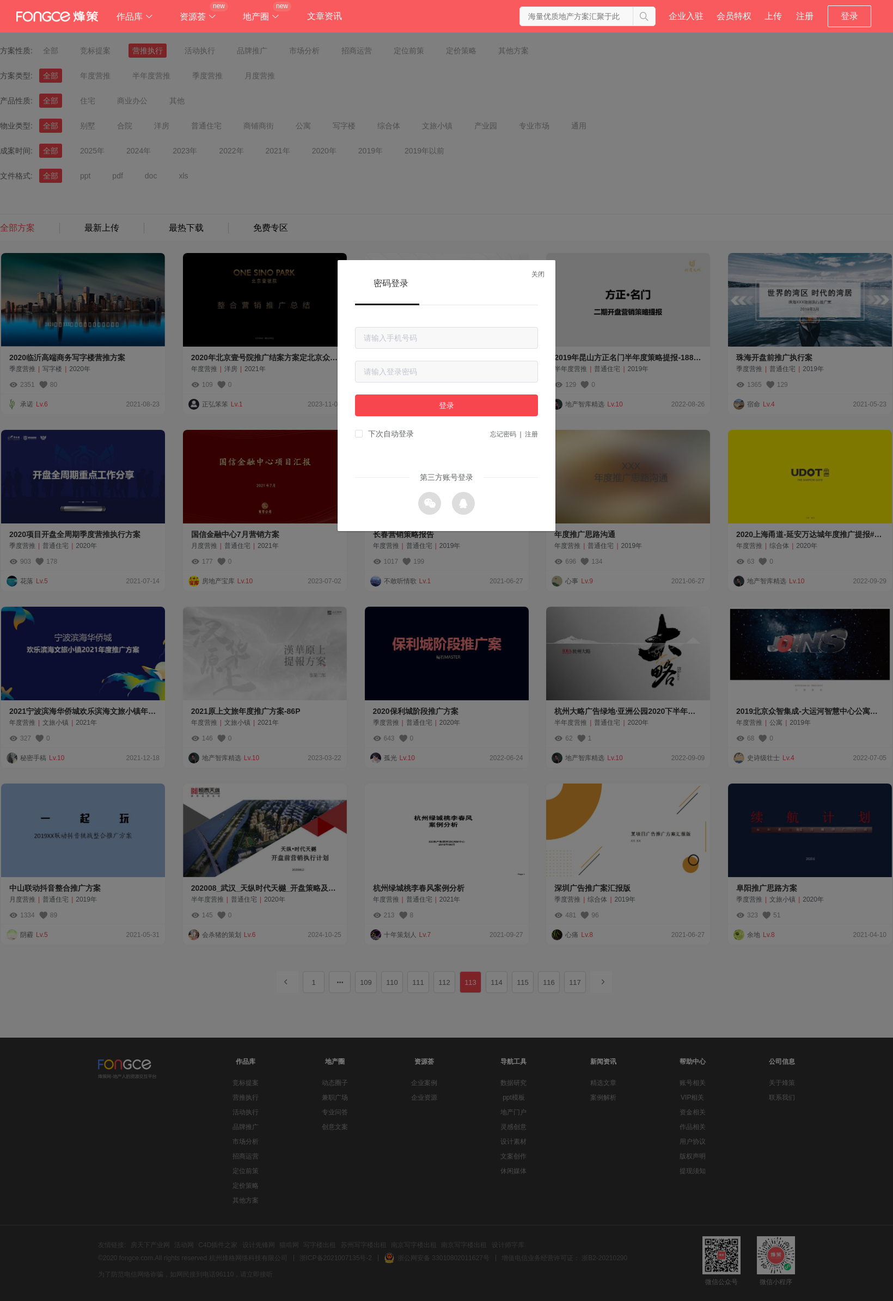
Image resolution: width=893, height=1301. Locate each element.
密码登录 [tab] (391, 283)
